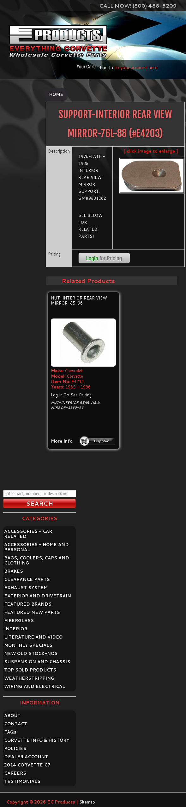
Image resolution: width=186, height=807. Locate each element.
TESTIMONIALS (22, 781)
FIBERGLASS (19, 620)
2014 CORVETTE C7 (27, 765)
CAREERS (15, 773)
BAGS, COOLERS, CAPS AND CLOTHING (36, 560)
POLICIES (15, 748)
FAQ (10, 732)
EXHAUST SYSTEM (26, 587)
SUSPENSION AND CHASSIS (37, 662)
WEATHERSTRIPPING (29, 678)
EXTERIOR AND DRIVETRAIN (37, 596)
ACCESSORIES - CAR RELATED (28, 533)
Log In (106, 67)
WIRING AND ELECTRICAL (34, 686)
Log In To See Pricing (71, 395)
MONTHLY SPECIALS (28, 645)
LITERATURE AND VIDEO (33, 637)
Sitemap (87, 802)
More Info (62, 441)
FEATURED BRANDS (27, 604)
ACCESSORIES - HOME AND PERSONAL (36, 547)
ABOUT (12, 715)
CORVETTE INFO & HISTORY (36, 740)
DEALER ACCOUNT (26, 757)
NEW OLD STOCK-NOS (30, 653)
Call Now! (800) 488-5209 (138, 5)
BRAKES (13, 571)
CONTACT (15, 724)
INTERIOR (15, 629)
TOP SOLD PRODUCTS (30, 670)
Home (56, 94)
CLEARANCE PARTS (27, 579)
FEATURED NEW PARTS (32, 612)
